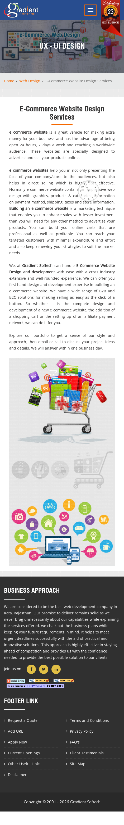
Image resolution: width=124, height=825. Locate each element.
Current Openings (24, 752)
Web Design (29, 80)
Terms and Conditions (89, 720)
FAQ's (75, 742)
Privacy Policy (81, 731)
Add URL (15, 731)
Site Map (77, 763)
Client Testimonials (87, 752)
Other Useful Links (24, 763)
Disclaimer (17, 774)
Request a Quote (22, 720)
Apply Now (17, 742)
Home (9, 80)
